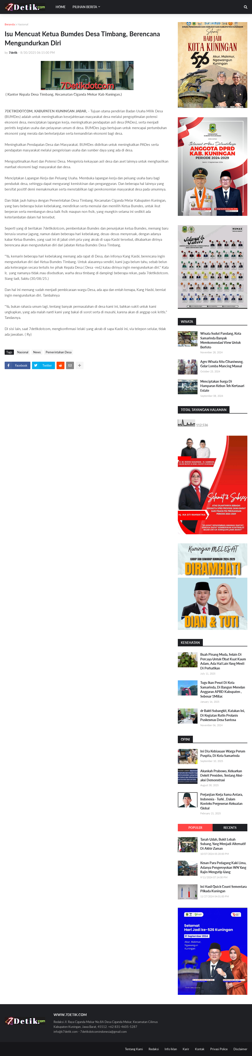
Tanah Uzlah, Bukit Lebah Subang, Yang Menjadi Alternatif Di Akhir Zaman (223, 843)
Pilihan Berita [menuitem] (85, 7)
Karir (186, 1049)
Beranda (10, 24)
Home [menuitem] (61, 7)
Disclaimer (240, 1049)
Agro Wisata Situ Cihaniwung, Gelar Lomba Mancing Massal (221, 364)
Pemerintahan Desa (58, 352)
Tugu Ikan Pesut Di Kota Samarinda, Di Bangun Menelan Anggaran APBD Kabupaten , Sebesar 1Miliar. (222, 689)
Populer (195, 827)
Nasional (23, 24)
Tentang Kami (134, 1049)
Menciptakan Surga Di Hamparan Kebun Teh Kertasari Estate (222, 385)
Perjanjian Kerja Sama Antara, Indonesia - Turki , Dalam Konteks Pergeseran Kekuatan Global (221, 801)
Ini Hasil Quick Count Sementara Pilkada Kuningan (223, 889)
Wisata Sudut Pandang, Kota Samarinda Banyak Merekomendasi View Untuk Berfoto (220, 340)
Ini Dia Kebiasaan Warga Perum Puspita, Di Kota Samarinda (222, 753)
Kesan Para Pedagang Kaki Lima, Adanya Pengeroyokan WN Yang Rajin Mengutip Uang (223, 867)
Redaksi (154, 1049)
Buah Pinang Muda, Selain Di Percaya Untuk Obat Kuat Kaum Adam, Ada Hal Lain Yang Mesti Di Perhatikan (223, 661)
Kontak (199, 1049)
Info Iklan (171, 1049)
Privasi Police (219, 1049)
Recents (229, 827)
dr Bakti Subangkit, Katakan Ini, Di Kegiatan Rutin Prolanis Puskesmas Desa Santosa (222, 715)
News (37, 352)
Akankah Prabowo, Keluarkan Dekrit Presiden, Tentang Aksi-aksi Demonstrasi (221, 775)
